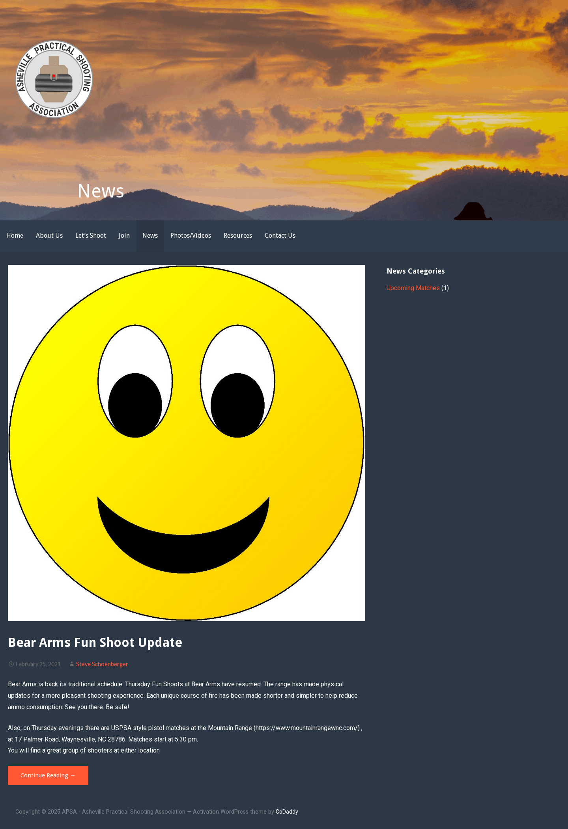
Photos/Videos (190, 235)
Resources (238, 235)
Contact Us (280, 235)
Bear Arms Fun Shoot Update (95, 642)
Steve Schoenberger (102, 664)
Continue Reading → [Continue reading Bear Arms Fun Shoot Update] (48, 775)
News (150, 235)
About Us (49, 235)
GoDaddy (287, 812)
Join (124, 235)
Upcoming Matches (413, 288)
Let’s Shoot (90, 235)
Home (14, 235)
